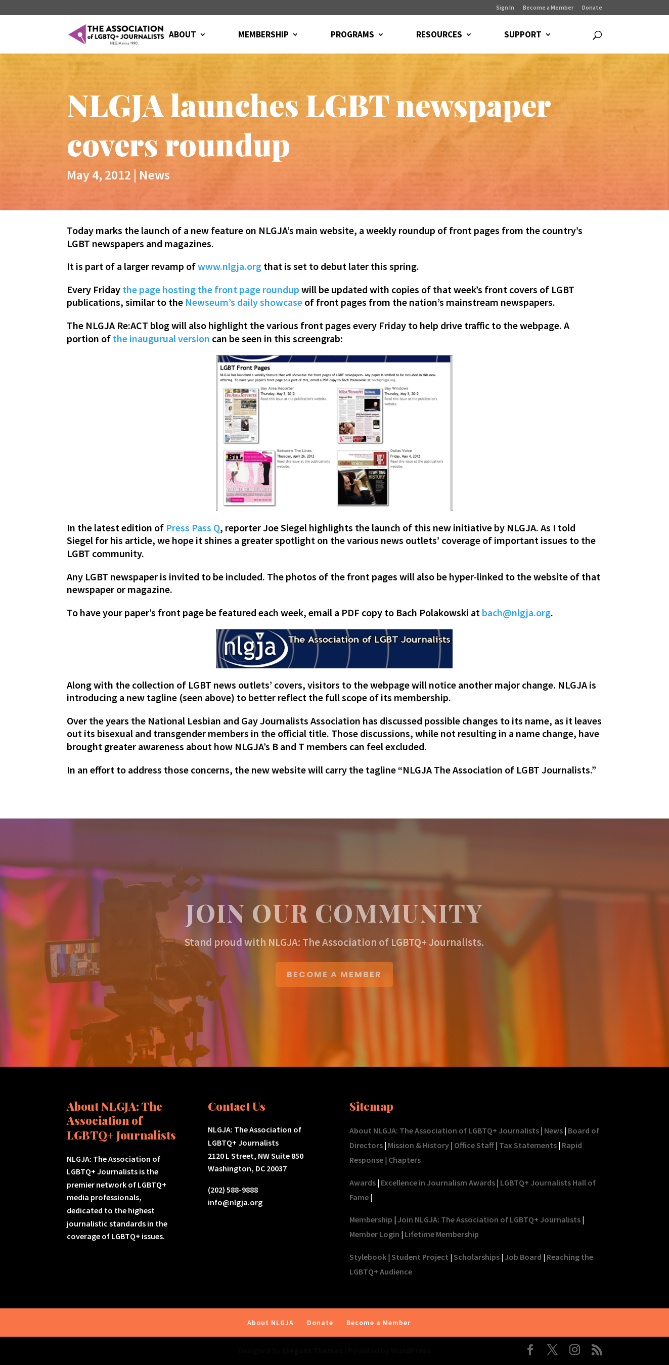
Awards (362, 1182)
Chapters (404, 1160)
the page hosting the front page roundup (210, 289)
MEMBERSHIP (263, 35)
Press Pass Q (193, 527)
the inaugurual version (161, 338)
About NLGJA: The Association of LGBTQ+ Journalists (444, 1130)
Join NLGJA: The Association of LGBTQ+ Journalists (489, 1219)
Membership (370, 1219)
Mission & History (418, 1145)
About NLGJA (270, 1322)
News (154, 174)
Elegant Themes (312, 1350)
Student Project (420, 1257)
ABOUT (182, 35)
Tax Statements (528, 1145)
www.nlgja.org (229, 266)
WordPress (411, 1350)
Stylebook (367, 1257)
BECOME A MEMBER (334, 974)
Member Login (374, 1234)
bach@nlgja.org (516, 612)
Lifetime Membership (442, 1234)
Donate (592, 8)
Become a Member (548, 8)
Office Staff (474, 1145)
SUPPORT (523, 35)
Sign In (505, 8)
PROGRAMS (352, 35)
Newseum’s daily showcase (243, 302)
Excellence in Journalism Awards (438, 1182)
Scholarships (477, 1257)
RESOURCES (439, 35)
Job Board (523, 1257)
